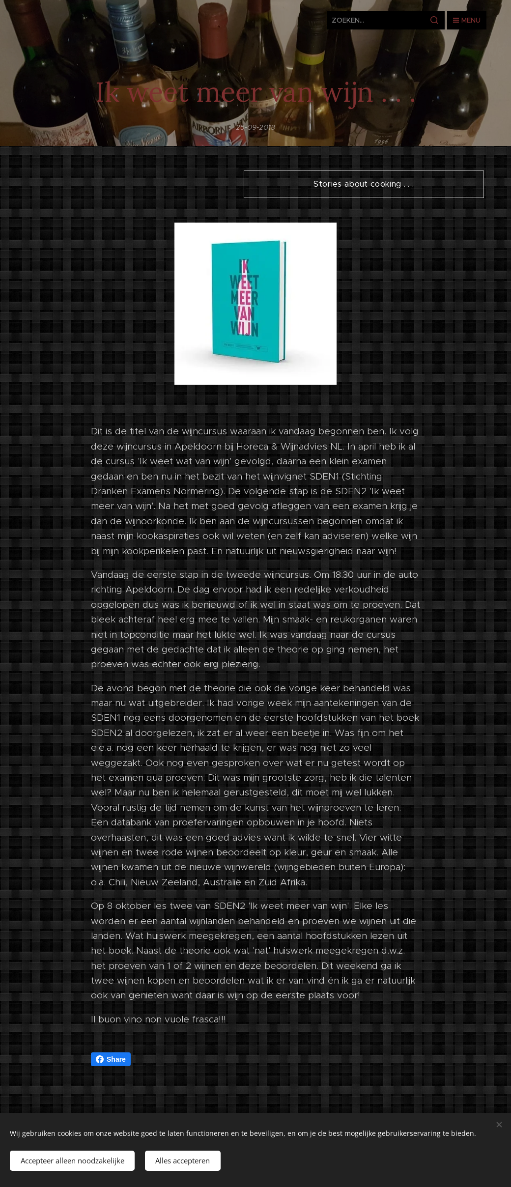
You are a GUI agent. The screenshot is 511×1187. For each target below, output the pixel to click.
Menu (467, 20)
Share (111, 1059)
